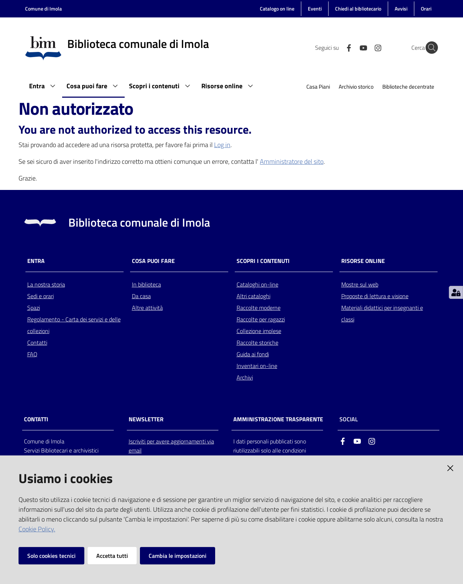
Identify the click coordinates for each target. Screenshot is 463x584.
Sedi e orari (40, 296)
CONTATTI (36, 419)
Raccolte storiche (257, 342)
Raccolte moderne (259, 307)
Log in (222, 145)
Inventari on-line (257, 365)
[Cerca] (429, 47)
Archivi (245, 377)
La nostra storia (46, 284)
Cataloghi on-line (257, 284)
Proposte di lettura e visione (374, 296)
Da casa (141, 296)
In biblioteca (146, 284)
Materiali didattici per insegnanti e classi (382, 313)
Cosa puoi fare (153, 261)
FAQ (32, 354)
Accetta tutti (112, 555)
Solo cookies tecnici (51, 555)
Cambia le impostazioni (177, 555)
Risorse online (363, 261)
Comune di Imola (43, 8)
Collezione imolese (259, 331)
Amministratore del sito (291, 161)
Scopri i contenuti (263, 261)
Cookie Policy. (37, 529)
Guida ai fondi (253, 354)
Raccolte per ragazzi (261, 319)
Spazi (33, 307)
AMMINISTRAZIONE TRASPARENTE (278, 419)
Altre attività (147, 307)
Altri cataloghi (253, 296)
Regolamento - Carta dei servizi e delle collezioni (74, 325)
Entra (36, 261)
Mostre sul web (359, 284)
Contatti (37, 342)
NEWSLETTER (146, 419)
